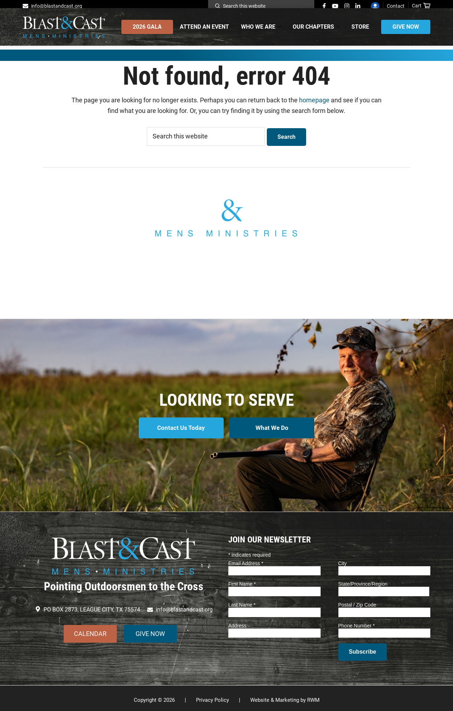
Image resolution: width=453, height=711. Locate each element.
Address (237, 622)
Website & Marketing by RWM (285, 696)
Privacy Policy (212, 696)
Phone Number (356, 622)
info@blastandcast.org (56, 6)
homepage (314, 100)
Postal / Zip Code (357, 601)
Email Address (245, 559)
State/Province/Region (363, 580)
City (342, 559)
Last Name (242, 601)
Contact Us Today (180, 427)
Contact (396, 6)
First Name (242, 580)
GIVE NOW (150, 630)
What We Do (273, 427)
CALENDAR (90, 630)
